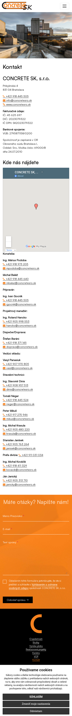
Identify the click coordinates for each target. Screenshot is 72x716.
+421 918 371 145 (16, 342)
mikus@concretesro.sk (20, 418)
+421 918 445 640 (17, 278)
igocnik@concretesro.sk (21, 304)
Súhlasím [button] (36, 696)
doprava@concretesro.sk (22, 346)
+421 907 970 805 (17, 363)
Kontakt (36, 659)
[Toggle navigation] (64, 6)
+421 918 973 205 (17, 264)
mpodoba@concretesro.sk (22, 268)
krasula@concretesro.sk (21, 433)
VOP (36, 656)
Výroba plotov (36, 645)
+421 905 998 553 (17, 321)
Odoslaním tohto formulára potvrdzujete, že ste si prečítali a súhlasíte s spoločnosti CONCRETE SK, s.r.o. (37, 584)
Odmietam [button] (36, 711)
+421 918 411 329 (16, 465)
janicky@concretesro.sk (21, 484)
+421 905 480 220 (18, 429)
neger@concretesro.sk (20, 404)
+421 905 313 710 (17, 480)
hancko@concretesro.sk (21, 325)
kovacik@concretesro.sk (21, 469)
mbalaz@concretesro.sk (21, 282)
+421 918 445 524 (17, 399)
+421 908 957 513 (17, 385)
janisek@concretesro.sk (21, 448)
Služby (36, 642)
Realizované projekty (36, 649)
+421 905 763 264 (17, 444)
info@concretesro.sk (19, 100)
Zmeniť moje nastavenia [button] (36, 703)
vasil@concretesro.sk (19, 368)
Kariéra (36, 652)
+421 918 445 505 (17, 96)
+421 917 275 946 (17, 414)
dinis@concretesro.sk (19, 389)
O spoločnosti (36, 638)
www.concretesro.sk (18, 104)
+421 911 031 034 (32, 455)
